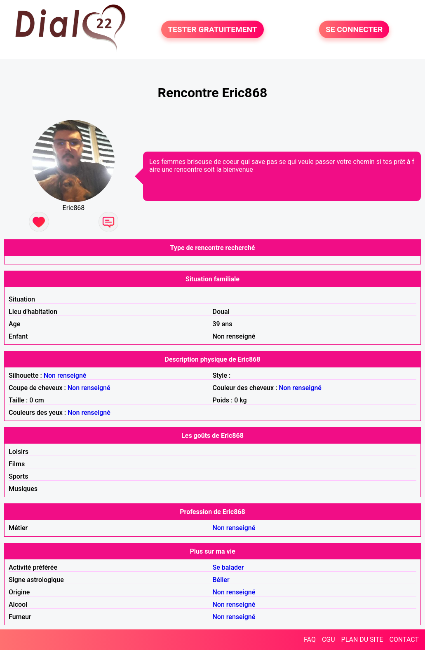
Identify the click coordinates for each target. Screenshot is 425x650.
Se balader (228, 567)
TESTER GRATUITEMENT (212, 29)
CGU (328, 639)
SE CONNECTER (354, 29)
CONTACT (404, 639)
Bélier (221, 580)
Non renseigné (65, 375)
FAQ (310, 639)
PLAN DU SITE (362, 639)
